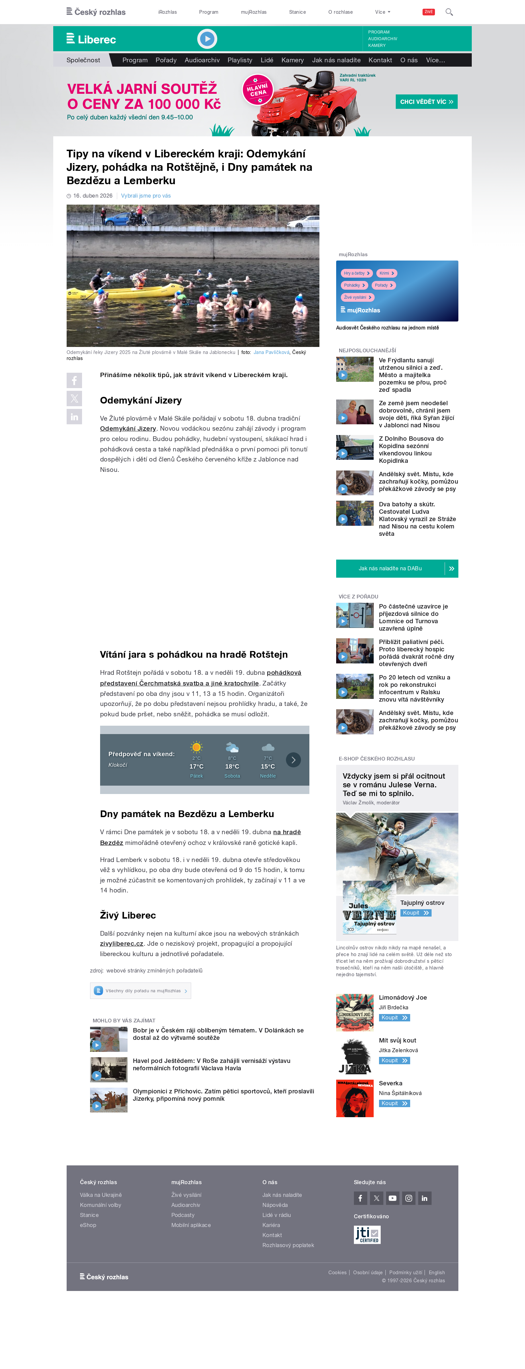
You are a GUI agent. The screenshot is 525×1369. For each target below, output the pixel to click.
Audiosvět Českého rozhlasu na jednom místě (387, 328)
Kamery (377, 45)
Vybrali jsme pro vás (146, 196)
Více (435, 60)
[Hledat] (449, 12)
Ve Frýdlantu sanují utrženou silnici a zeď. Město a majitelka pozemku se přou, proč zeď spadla (413, 375)
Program (208, 12)
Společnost (83, 60)
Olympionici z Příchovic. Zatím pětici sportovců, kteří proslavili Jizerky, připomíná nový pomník (223, 1095)
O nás (409, 60)
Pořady (166, 60)
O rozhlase (340, 12)
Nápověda (275, 1205)
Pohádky (354, 285)
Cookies (337, 1272)
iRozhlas (167, 12)
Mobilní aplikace (191, 1225)
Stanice (297, 12)
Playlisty (240, 60)
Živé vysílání (357, 297)
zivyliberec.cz (122, 943)
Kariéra (271, 1225)
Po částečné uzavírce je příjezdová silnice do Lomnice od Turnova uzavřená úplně (413, 617)
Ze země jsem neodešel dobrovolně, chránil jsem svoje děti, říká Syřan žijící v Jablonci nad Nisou (416, 414)
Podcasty (183, 1215)
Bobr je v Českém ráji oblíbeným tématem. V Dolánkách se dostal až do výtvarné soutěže (218, 1034)
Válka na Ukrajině (101, 1195)
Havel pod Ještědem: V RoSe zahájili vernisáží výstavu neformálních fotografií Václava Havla (211, 1064)
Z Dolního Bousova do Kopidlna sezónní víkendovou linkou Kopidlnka (411, 449)
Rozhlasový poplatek (288, 1245)
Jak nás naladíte (336, 60)
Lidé (267, 60)
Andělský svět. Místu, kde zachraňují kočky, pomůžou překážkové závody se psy (418, 481)
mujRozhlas (254, 12)
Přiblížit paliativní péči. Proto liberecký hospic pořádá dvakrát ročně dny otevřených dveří (416, 652)
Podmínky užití (405, 1272)
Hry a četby (357, 273)
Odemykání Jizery (128, 428)
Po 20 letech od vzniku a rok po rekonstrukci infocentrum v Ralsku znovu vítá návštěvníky (415, 688)
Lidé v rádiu (276, 1215)
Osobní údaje (368, 1272)
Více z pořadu (359, 597)
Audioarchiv (382, 39)
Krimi (387, 273)
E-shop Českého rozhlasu (377, 759)
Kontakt (380, 60)
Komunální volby (100, 1205)
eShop (88, 1225)
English (437, 1272)
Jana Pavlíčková (271, 352)
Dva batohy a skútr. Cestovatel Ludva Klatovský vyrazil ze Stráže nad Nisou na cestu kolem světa (417, 519)
